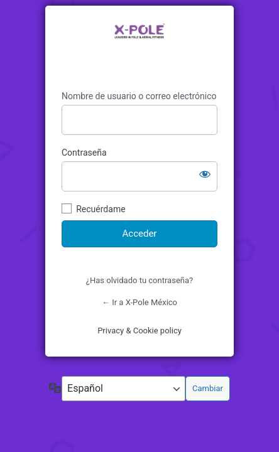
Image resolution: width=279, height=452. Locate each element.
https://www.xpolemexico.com (139, 48)
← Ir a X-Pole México (139, 302)
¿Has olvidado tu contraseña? (139, 280)
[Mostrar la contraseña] (204, 173)
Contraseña (84, 153)
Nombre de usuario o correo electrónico (139, 96)
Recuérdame (100, 209)
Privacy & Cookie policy (139, 330)
